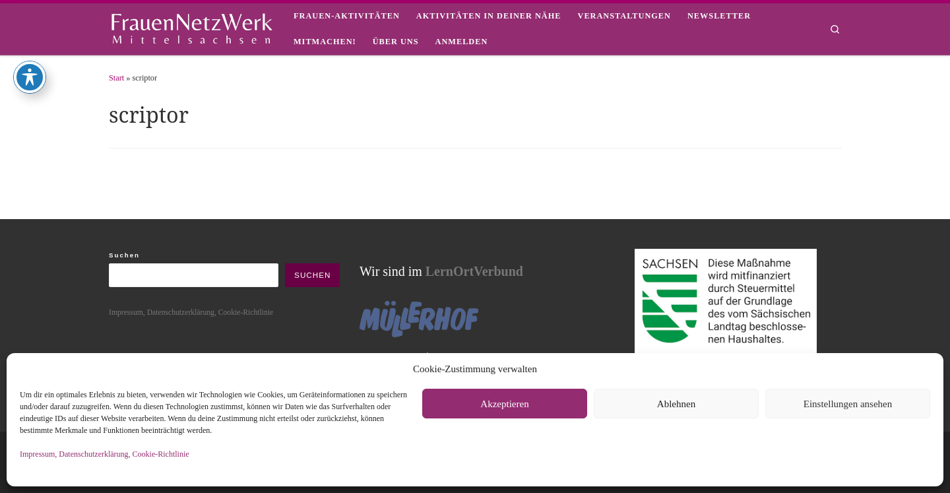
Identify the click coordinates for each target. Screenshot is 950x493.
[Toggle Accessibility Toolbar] (30, 45)
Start (116, 77)
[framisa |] (191, 26)
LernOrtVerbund (474, 271)
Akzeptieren (504, 404)
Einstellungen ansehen (848, 404)
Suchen (124, 255)
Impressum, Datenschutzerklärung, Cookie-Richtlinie (104, 454)
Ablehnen (676, 404)
